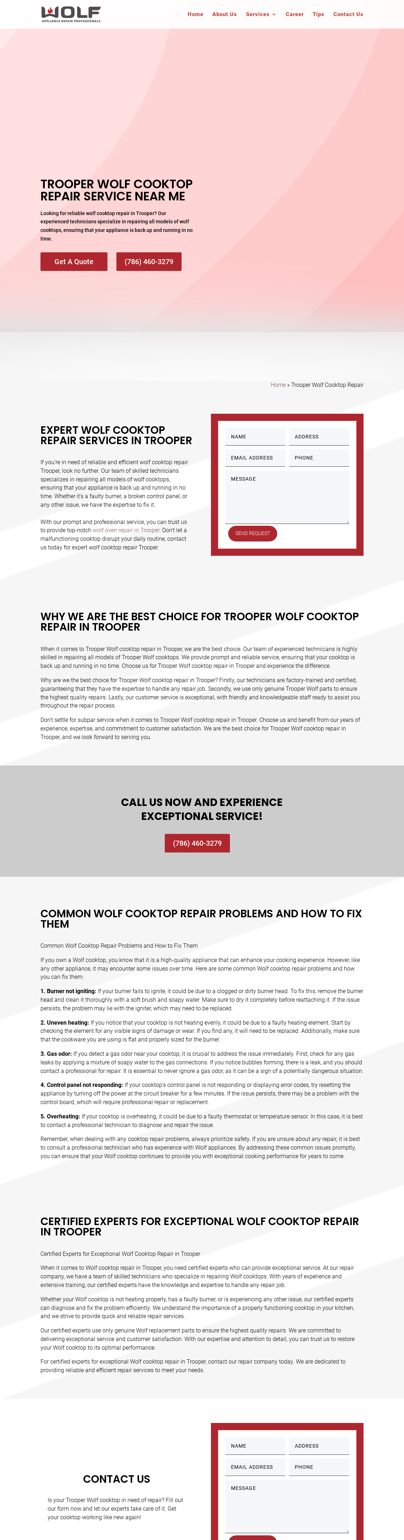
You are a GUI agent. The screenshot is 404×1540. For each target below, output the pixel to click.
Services (258, 15)
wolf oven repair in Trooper (126, 530)
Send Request (254, 533)
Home (195, 15)
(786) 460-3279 (149, 261)
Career (295, 15)
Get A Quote (73, 261)
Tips (318, 15)
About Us (224, 15)
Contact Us (348, 15)
